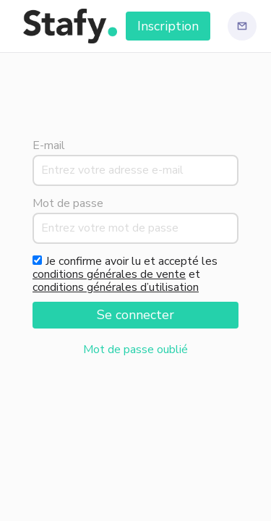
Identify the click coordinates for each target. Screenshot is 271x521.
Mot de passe (68, 203)
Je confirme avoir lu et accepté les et (125, 274)
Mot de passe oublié (135, 349)
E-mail (49, 145)
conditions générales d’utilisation (116, 287)
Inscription (168, 26)
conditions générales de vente (109, 274)
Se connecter (135, 314)
